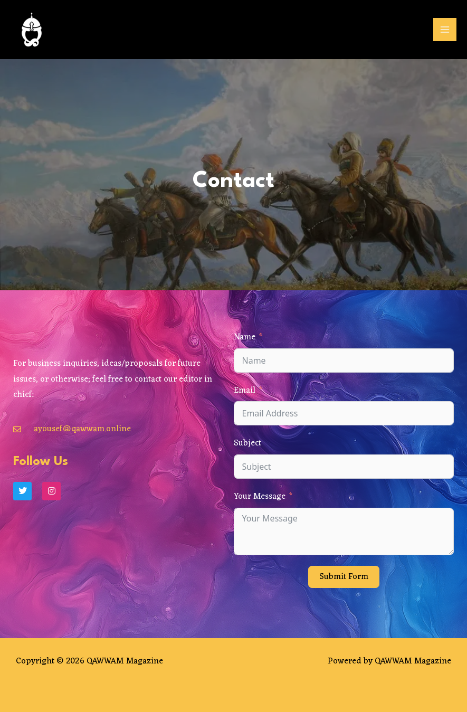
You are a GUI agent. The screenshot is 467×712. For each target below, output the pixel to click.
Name (244, 337)
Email (244, 390)
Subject (247, 443)
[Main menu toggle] (444, 29)
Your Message (259, 496)
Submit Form (343, 576)
